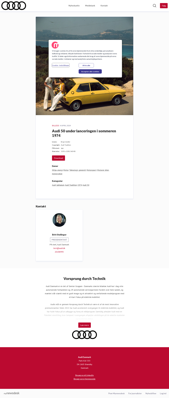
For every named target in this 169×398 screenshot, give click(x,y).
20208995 (59, 252)
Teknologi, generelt (77, 170)
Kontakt (104, 5)
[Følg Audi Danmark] (164, 5)
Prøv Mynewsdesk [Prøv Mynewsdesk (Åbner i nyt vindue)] (116, 393)
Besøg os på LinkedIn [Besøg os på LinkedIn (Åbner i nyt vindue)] (84, 375)
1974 (80, 185)
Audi (54, 185)
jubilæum (60, 185)
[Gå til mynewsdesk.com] (12, 393)
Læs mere (84, 325)
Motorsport (92, 170)
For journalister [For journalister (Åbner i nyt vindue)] (135, 393)
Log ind (163, 393)
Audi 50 (86, 185)
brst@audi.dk (59, 248)
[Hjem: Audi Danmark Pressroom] (13, 5)
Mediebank (90, 5)
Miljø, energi (57, 170)
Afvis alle (86, 65)
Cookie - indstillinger (60, 65)
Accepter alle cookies (90, 71)
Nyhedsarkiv (74, 5)
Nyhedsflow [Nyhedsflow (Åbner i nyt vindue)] (150, 393)
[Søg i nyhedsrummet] (154, 5)
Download (58, 158)
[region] (85, 58)
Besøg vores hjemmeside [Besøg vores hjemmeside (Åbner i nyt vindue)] (84, 379)
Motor (66, 170)
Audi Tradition (71, 185)
